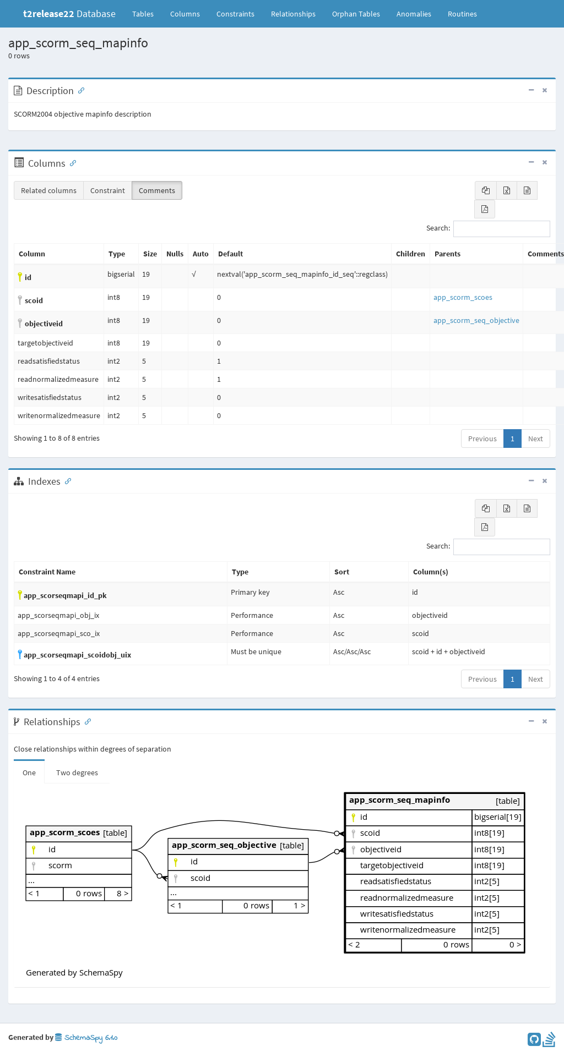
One (29, 772)
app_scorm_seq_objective (476, 320)
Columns (185, 14)
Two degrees (77, 772)
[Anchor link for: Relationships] (85, 721)
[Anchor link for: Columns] (70, 162)
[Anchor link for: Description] (79, 90)
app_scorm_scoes (462, 297)
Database (69, 13)
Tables (147, 13)
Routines (462, 14)
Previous (482, 438)
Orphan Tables (356, 14)
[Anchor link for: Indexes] (65, 480)
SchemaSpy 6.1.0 (86, 1038)
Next (535, 438)
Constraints (235, 14)
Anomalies (414, 14)
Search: (488, 229)
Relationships (293, 14)
